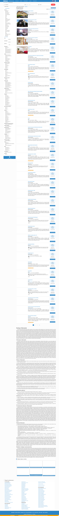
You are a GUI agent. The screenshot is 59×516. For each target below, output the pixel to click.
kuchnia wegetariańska (8, 85)
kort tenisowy (6, 100)
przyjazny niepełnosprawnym (8, 124)
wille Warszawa (6, 500)
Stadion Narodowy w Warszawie (23, 475)
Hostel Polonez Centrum (31, 64)
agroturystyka (6, 10)
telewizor (6, 67)
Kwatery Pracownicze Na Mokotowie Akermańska (35, 127)
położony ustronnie (7, 137)
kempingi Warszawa (7, 489)
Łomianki (29, 30)
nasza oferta (36, 512)
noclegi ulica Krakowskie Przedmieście (42, 505)
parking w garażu (7, 59)
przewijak (6, 120)
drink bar (6, 81)
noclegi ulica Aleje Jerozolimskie (42, 488)
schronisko (6, 28)
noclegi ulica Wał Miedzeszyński (42, 494)
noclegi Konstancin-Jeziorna (24, 482)
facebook (13, 512)
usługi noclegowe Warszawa (8, 499)
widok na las (6, 149)
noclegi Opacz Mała (23, 494)
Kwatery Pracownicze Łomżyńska (33, 37)
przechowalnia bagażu (7, 90)
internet (6, 56)
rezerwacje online (6, 8)
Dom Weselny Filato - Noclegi (32, 288)
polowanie (6, 101)
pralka (6, 78)
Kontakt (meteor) (17, 512)
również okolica (6, 6)
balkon (6, 64)
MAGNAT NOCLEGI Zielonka (32, 199)
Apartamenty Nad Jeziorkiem (32, 315)
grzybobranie (6, 98)
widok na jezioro (7, 148)
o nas (33, 512)
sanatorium (6, 27)
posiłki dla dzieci (7, 86)
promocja (5, 43)
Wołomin (29, 210)
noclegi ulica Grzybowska (41, 500)
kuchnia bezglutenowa (7, 83)
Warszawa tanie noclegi (41, 486)
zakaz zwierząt (7, 61)
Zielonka (29, 201)
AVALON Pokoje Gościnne (31, 172)
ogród (6, 76)
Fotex (29, 118)
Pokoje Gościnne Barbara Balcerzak (33, 28)
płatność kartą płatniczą (8, 152)
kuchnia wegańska (7, 84)
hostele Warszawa (7, 487)
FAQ (24, 512)
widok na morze (7, 150)
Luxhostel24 (30, 46)
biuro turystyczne (6, 12)
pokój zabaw (6, 119)
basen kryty (6, 95)
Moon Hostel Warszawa (31, 73)
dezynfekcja (6, 142)
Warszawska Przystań (31, 181)
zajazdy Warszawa (7, 501)
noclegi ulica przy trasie (41, 507)
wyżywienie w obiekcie (7, 87)
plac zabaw (6, 118)
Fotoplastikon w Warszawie (49, 475)
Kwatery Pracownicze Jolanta (32, 19)
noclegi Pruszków (7, 508)
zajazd (5, 33)
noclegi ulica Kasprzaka (41, 492)
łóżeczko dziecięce (7, 114)
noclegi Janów (23, 501)
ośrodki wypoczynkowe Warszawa (9, 494)
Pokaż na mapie (9, 157)
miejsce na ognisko (7, 75)
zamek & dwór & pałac (7, 34)
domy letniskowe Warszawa (8, 484)
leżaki (5, 73)
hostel (5, 16)
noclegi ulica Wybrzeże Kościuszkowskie (43, 506)
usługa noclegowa (6, 31)
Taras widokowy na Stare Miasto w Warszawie (23, 467)
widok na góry (6, 147)
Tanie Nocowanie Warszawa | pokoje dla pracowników (35, 55)
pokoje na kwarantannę (8, 145)
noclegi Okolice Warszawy (24, 506)
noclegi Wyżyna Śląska (24, 505)
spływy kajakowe (7, 102)
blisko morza (6, 136)
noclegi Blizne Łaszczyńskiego (24, 489)
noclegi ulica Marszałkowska (41, 499)
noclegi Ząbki (6, 505)
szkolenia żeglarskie (7, 140)
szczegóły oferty (52, 79)
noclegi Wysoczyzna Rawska (24, 508)
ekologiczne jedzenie (7, 82)
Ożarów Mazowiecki (30, 308)
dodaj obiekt (40, 512)
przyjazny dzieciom (7, 121)
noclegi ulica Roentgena (41, 493)
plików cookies (16, 515)
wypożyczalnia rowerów (8, 105)
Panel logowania (45, 512)
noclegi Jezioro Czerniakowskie (42, 482)
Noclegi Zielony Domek (31, 226)
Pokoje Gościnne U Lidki (31, 190)
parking (6, 57)
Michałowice (29, 102)
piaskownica (6, 117)
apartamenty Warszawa (7, 483)
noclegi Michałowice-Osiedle (24, 500)
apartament (6, 11)
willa (5, 32)
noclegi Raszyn (6, 504)
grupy (5, 154)
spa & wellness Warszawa (8, 493)
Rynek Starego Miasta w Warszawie (49, 467)
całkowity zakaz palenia (8, 55)
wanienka (6, 122)
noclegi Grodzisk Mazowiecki (24, 488)
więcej (29, 33)
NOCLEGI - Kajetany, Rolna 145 (32, 235)
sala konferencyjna (7, 129)
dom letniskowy (6, 13)
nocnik (6, 115)
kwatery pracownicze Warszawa (8, 490)
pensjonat (6, 24)
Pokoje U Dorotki (30, 82)
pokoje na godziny (7, 89)
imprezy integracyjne (7, 128)
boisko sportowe (7, 97)
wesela (6, 130)
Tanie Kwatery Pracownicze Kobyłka (33, 297)
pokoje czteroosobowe (7, 49)
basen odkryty (6, 96)
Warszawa (29, 39)
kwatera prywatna (6, 20)
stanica (5, 29)
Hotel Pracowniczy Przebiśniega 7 (33, 217)
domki (6, 48)
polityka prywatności (29, 512)
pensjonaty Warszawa (7, 495)
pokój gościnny (6, 25)
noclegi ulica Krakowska (41, 504)
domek (5, 15)
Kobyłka (29, 93)
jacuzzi (6, 107)
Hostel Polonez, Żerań (31, 109)
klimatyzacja (6, 65)
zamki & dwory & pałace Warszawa (9, 502)
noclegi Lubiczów (23, 491)
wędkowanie (6, 104)
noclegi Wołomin (23, 484)
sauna (6, 108)
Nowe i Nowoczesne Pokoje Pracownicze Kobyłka (35, 91)
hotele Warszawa (7, 488)
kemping (5, 18)
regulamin (22, 512)
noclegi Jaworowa (23, 496)
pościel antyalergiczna (7, 126)
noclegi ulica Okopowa (40, 501)
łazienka (6, 66)
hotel (5, 17)
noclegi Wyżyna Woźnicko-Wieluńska (25, 507)
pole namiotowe (6, 26)
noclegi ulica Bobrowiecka (41, 495)
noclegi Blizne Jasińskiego (24, 490)
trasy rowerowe (7, 103)
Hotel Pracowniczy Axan (31, 100)
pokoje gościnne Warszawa (8, 496)
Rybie (28, 174)
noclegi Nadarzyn (23, 485)
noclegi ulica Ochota (40, 489)
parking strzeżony (7, 58)
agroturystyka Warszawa (7, 482)
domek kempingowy (7, 14)
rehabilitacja (6, 60)
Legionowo (29, 84)
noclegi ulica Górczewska (41, 498)
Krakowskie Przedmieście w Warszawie (36, 467)
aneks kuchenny (7, 63)
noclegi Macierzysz (23, 497)
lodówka (6, 74)
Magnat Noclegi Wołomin (31, 208)
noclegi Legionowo (23, 483)
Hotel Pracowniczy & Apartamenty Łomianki (34, 136)
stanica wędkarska (7, 30)
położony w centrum (7, 138)
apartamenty (6, 47)
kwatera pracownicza (7, 19)
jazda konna (6, 99)
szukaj (53, 4)
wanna (6, 79)
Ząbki (28, 21)
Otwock (29, 290)
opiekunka (6, 116)
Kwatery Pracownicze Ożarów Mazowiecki (34, 306)
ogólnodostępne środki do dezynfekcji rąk (9, 144)
